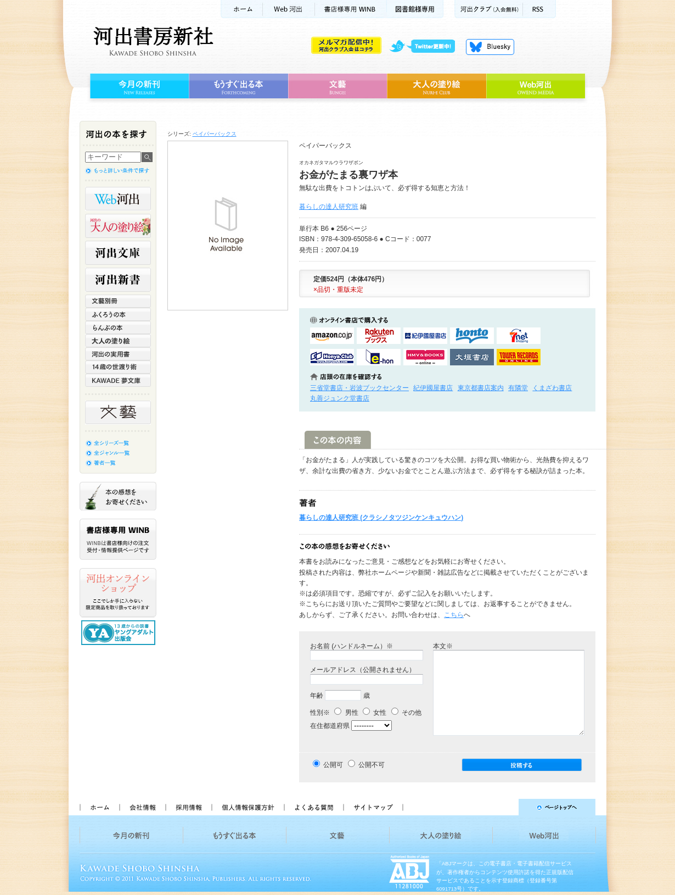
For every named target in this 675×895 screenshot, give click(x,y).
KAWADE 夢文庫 (118, 380)
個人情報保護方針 (247, 807)
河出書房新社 (151, 41)
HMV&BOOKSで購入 (425, 357)
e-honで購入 (379, 357)
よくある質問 (313, 807)
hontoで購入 (472, 335)
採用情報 (188, 807)
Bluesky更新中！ (490, 46)
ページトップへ (504, 807)
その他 (406, 712)
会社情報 (142, 807)
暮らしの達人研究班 (328, 206)
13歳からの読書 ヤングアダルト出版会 (119, 632)
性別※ (320, 712)
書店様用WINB (351, 9)
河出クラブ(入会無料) (488, 9)
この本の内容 (338, 440)
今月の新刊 (138, 86)
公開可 (333, 765)
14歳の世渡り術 (118, 367)
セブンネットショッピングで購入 (519, 335)
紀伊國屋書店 (433, 388)
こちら (454, 615)
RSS (539, 9)
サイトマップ (373, 807)
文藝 (337, 86)
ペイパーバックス (215, 134)
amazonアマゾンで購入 (332, 335)
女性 (374, 712)
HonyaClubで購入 (332, 357)
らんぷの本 (118, 327)
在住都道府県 (330, 726)
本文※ (443, 646)
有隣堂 (518, 388)
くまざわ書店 (552, 388)
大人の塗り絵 (436, 86)
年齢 (316, 695)
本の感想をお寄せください (118, 496)
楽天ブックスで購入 (379, 335)
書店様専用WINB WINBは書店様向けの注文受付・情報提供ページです (118, 539)
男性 (346, 712)
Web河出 (288, 9)
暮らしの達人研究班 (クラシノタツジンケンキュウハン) (381, 517)
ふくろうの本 (118, 314)
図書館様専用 (415, 9)
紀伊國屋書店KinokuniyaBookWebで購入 (425, 335)
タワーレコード (519, 357)
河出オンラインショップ (118, 593)
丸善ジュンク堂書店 (339, 398)
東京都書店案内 (481, 388)
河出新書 (118, 280)
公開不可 (371, 765)
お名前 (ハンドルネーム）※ (351, 646)
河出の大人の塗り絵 (118, 226)
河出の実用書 (118, 353)
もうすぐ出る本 (238, 86)
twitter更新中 (426, 46)
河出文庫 (118, 253)
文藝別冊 (118, 301)
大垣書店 (472, 357)
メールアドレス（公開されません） (362, 670)
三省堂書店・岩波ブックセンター (359, 388)
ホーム (241, 9)
